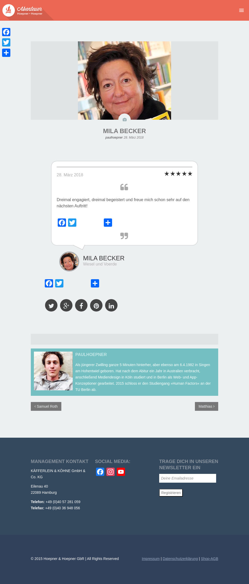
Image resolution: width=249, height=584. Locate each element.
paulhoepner (114, 137)
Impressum (151, 559)
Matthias (207, 406)
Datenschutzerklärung (180, 559)
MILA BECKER (124, 130)
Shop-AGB (209, 559)
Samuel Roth (46, 406)
